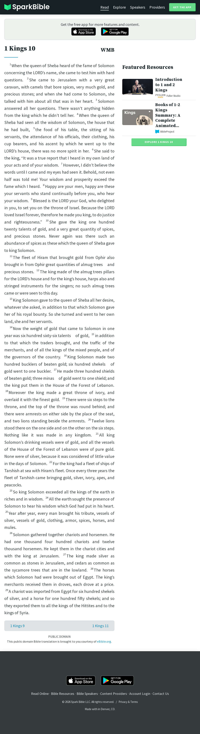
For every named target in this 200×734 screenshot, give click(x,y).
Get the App (182, 7)
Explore (119, 7)
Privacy (123, 702)
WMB (107, 50)
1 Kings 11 (100, 625)
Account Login (139, 693)
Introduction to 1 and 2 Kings (168, 85)
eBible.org (104, 641)
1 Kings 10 (19, 48)
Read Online (40, 693)
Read (104, 7)
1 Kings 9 (17, 625)
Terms (134, 702)
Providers (157, 7)
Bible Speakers (87, 693)
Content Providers (113, 693)
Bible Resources (62, 693)
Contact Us (161, 693)
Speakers (137, 7)
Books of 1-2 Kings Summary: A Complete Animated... (167, 115)
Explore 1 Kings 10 (159, 142)
